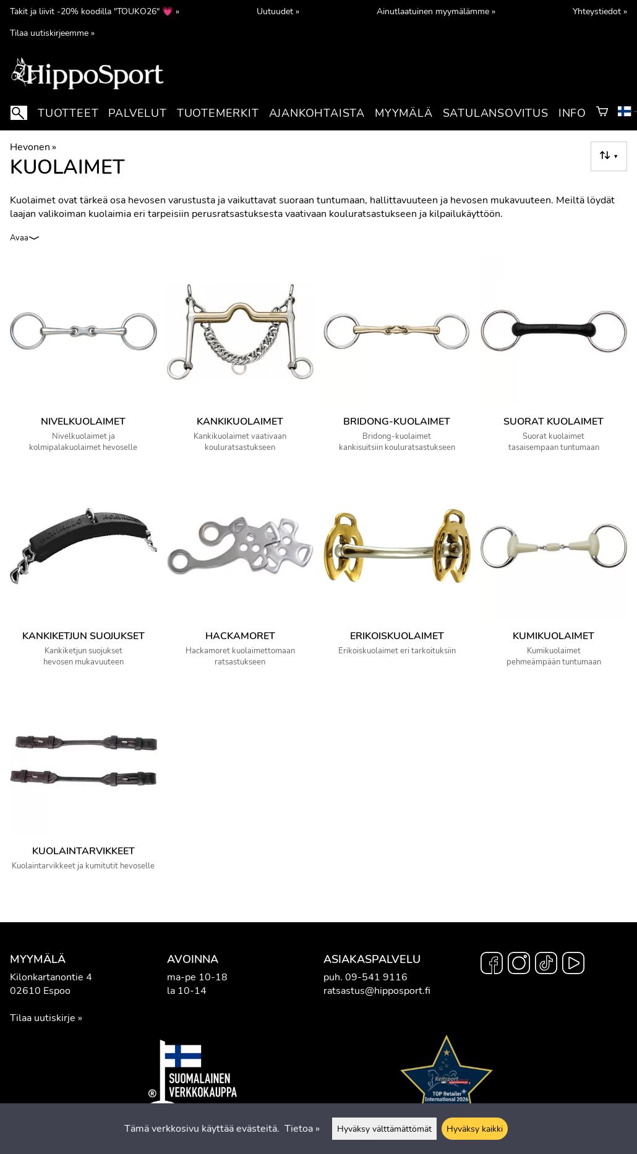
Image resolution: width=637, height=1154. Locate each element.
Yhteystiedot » (600, 11)
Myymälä (404, 113)
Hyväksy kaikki (475, 1128)
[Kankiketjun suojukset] (83, 575)
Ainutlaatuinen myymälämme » (436, 11)
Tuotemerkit (218, 113)
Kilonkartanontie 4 (51, 977)
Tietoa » (302, 1128)
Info (572, 113)
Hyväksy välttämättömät (384, 1128)
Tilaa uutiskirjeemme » (52, 33)
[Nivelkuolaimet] (83, 360)
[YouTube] (573, 965)
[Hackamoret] (240, 575)
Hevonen (33, 147)
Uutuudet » (278, 11)
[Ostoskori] (602, 113)
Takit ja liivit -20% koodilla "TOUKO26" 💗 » (94, 11)
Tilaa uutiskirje (42, 1018)
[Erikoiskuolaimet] (397, 575)
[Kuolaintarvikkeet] (83, 788)
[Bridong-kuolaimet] (397, 360)
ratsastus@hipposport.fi (376, 991)
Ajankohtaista (317, 113)
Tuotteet (68, 113)
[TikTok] (546, 965)
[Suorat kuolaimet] (554, 360)
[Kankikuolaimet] (240, 360)
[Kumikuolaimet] (554, 575)
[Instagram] (519, 965)
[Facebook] (492, 965)
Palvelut (137, 113)
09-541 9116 (376, 977)
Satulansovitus (496, 113)
